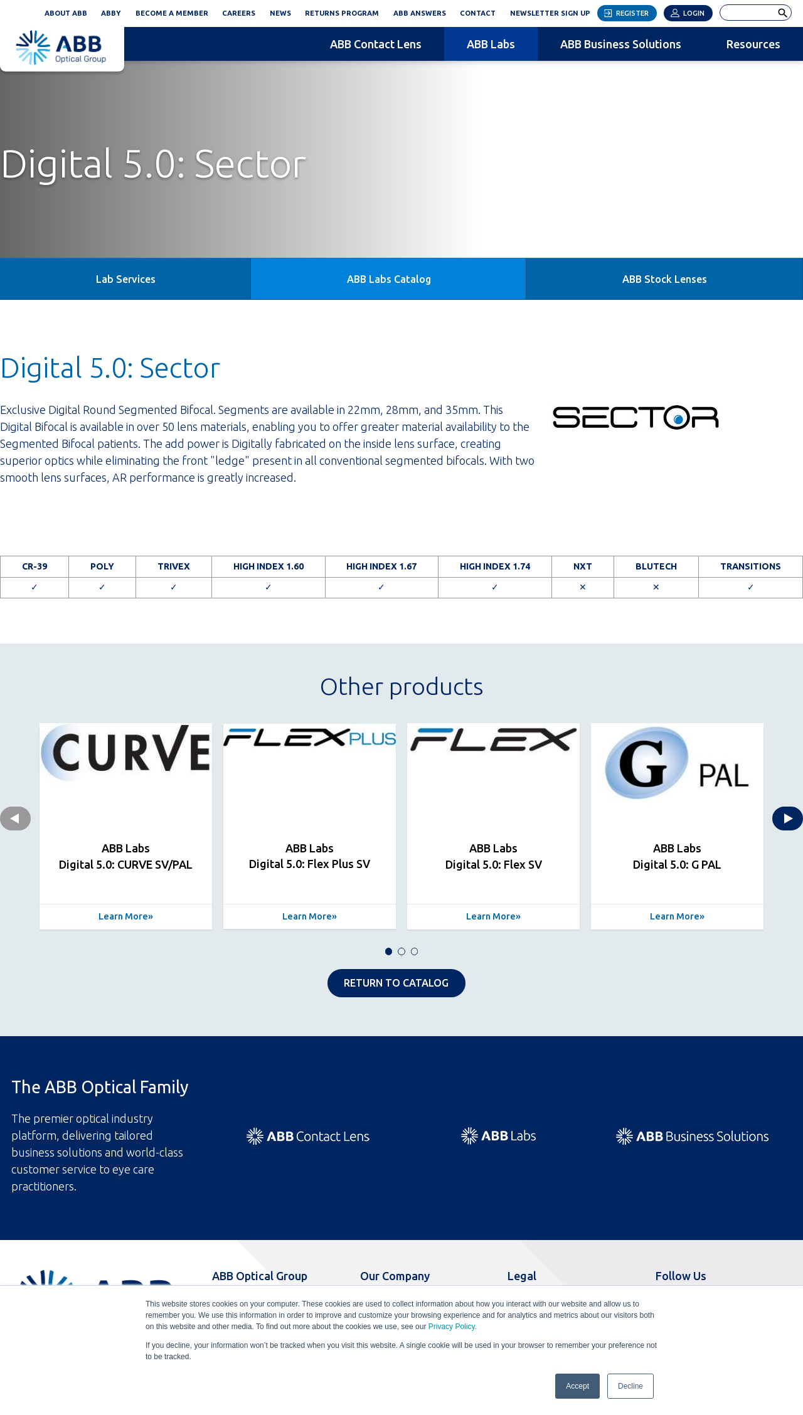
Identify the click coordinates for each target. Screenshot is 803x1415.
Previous (15, 818)
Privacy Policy (451, 1326)
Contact (478, 13)
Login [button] (694, 13)
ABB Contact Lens (376, 44)
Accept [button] (577, 1386)
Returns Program (342, 13)
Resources (753, 44)
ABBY (114, 11)
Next (787, 818)
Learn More (123, 916)
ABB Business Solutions (620, 44)
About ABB (66, 13)
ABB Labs (491, 44)
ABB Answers (419, 13)
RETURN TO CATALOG (396, 982)
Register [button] (632, 13)
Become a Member (172, 13)
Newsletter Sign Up (553, 11)
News (280, 13)
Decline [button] (630, 1386)
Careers (238, 13)
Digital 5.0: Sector (110, 367)
